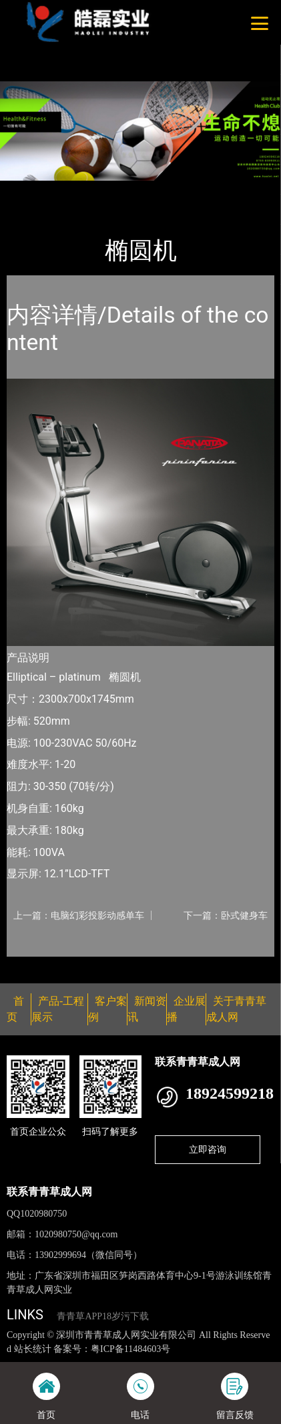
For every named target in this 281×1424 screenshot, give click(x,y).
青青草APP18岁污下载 (103, 1316)
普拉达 (141, 189)
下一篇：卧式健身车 (226, 915)
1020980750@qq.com (76, 1234)
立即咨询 (207, 1149)
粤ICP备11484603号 (130, 1349)
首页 (28, 189)
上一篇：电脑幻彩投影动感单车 (78, 915)
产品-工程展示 (82, 189)
